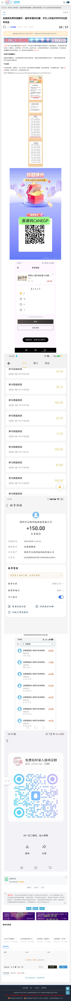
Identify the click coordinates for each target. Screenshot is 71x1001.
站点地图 (25, 988)
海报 (35, 908)
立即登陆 (21, 882)
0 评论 (25, 27)
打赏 (42, 887)
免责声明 (43, 988)
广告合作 (36, 988)
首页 (10, 7)
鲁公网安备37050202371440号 (33, 998)
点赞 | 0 (36, 887)
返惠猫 (6, 45)
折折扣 (11, 27)
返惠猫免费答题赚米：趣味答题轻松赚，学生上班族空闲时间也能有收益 (40, 7)
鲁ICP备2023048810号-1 (15, 998)
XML (31, 988)
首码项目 (15, 7)
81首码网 (29, 992)
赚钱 (21, 45)
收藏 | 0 (29, 887)
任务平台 (36, 50)
